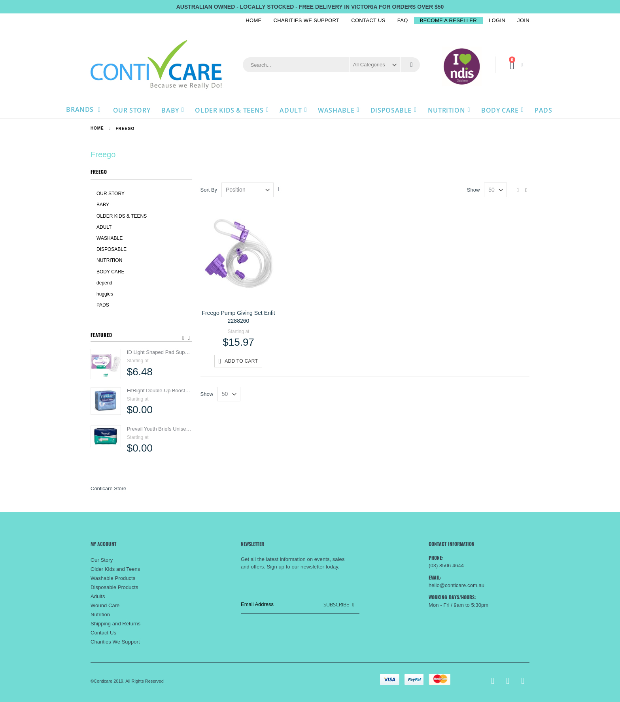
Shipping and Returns (115, 624)
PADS (102, 305)
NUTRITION (109, 260)
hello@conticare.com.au (456, 585)
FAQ (402, 20)
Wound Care (105, 605)
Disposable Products (114, 587)
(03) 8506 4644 (446, 565)
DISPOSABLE (111, 249)
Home (253, 20)
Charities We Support (307, 20)
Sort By (208, 190)
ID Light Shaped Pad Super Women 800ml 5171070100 (159, 352)
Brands (80, 109)
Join (523, 20)
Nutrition (100, 614)
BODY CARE (110, 272)
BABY (102, 204)
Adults (98, 596)
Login (497, 20)
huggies (104, 294)
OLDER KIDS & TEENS (121, 216)
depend (104, 283)
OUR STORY (110, 193)
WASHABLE (109, 238)
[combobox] (331, 65)
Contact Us (368, 20)
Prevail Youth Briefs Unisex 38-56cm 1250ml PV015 (159, 429)
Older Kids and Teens (115, 569)
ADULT (104, 227)
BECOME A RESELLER (448, 20)
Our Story (102, 560)
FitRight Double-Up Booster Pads (159, 390)
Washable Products (113, 578)
